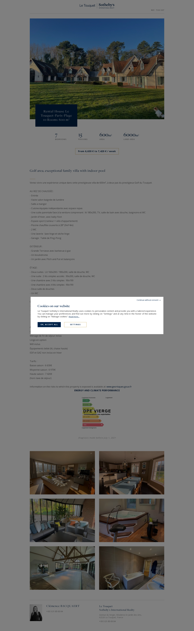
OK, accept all (49, 324)
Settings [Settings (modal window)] (75, 324)
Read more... (74, 316)
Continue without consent (147, 300)
